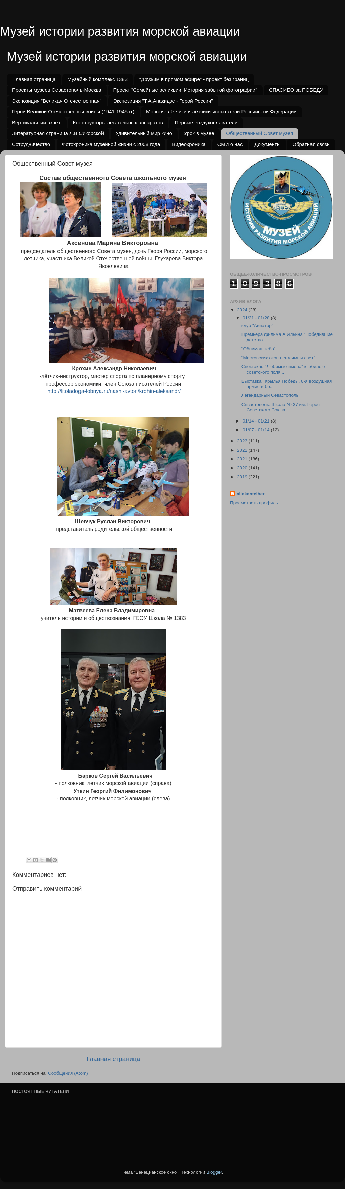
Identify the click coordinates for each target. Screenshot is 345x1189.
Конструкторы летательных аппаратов (118, 122)
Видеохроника (189, 144)
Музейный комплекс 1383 (97, 79)
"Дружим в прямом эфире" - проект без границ (194, 79)
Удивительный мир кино (144, 133)
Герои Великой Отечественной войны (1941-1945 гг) (73, 111)
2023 (243, 441)
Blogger (214, 1172)
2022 (243, 450)
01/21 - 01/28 (257, 317)
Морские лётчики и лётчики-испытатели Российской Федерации (221, 111)
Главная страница (34, 79)
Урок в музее (199, 133)
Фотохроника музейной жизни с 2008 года (111, 144)
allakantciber (251, 493)
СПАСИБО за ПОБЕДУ (296, 90)
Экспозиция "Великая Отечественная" (56, 101)
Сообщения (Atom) (68, 1073)
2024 (243, 309)
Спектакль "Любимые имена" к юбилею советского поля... (283, 369)
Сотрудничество (31, 144)
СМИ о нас (230, 144)
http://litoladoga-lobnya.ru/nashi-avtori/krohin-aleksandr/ (114, 391)
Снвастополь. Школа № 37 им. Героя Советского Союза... (281, 407)
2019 (243, 476)
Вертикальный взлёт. (36, 122)
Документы (267, 144)
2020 (243, 467)
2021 (243, 458)
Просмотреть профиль (254, 502)
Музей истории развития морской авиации (120, 31)
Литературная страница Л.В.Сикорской (58, 133)
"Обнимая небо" (259, 348)
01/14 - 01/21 (257, 421)
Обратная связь (311, 144)
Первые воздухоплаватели (206, 122)
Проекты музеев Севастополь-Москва (56, 90)
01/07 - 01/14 (257, 429)
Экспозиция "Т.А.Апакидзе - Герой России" (163, 101)
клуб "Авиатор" (257, 325)
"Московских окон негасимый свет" (278, 357)
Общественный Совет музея (259, 133)
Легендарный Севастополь (270, 395)
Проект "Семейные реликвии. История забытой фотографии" (185, 90)
